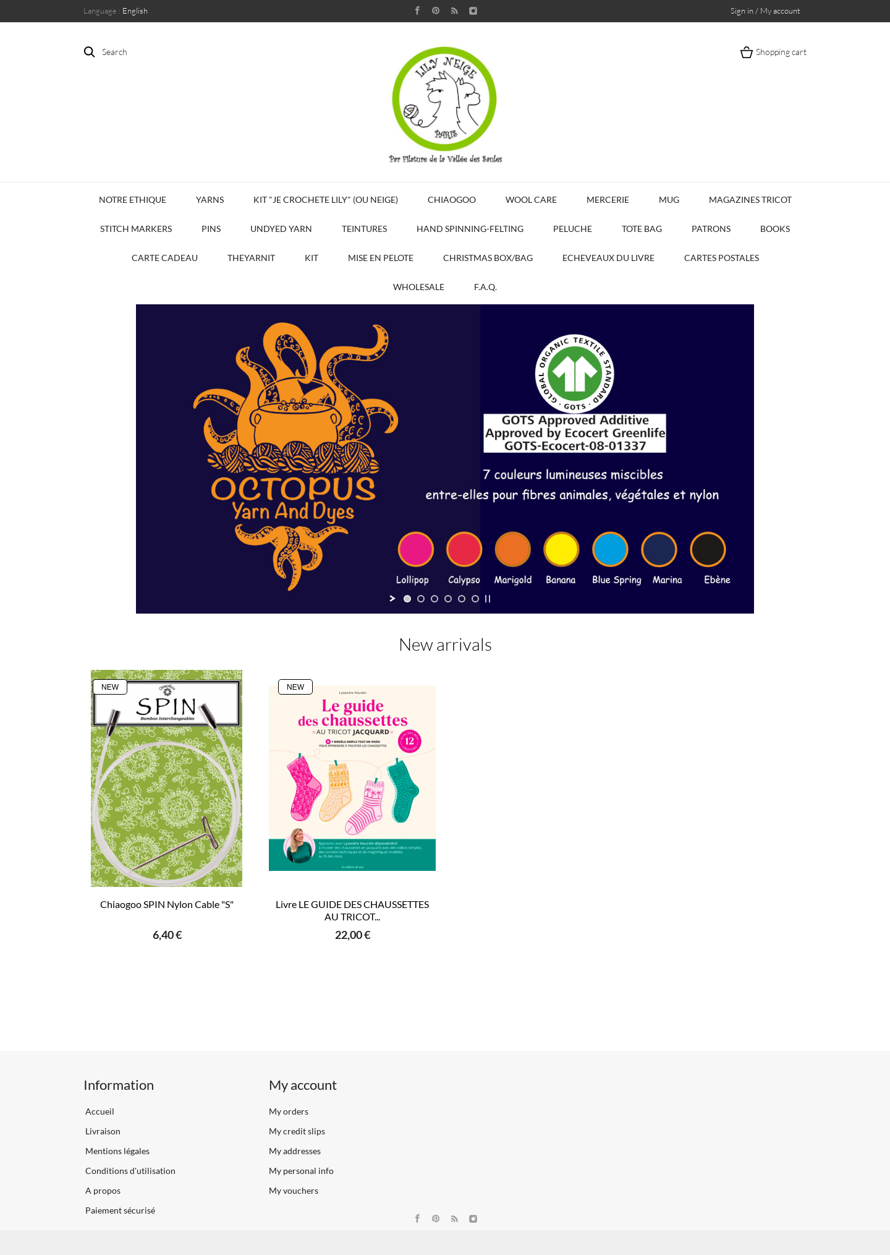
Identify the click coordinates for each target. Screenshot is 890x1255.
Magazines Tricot (750, 199)
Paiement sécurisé (119, 1210)
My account (303, 1084)
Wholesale (418, 286)
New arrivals (445, 643)
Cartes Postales (721, 257)
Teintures (364, 228)
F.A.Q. (485, 286)
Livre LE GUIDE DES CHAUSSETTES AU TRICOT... (352, 910)
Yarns (210, 199)
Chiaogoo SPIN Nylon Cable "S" (167, 904)
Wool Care (531, 199)
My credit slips (297, 1131)
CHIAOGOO (452, 199)
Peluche (572, 228)
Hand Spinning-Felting (470, 228)
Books (775, 228)
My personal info (301, 1170)
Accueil (98, 1111)
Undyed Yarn (281, 228)
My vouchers (293, 1190)
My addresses (295, 1151)
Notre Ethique (132, 199)
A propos (102, 1190)
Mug (669, 199)
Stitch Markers (136, 228)
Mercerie (608, 199)
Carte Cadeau (165, 257)
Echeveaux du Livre (608, 257)
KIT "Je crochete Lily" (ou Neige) (325, 199)
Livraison (102, 1131)
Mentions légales (116, 1151)
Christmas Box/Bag (488, 257)
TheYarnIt (251, 257)
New (110, 687)
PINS (211, 228)
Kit (311, 257)
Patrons (711, 228)
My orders (288, 1111)
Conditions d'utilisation (129, 1170)
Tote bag (642, 228)
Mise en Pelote (380, 257)
